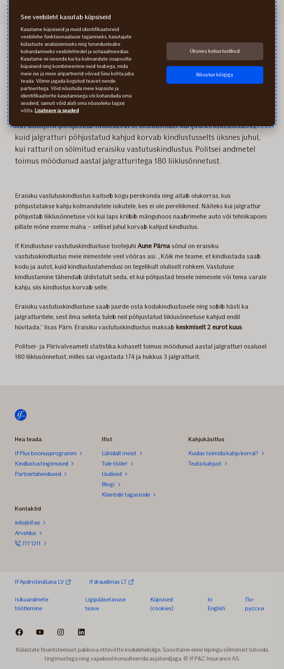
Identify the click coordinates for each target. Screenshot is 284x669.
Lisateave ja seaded (57, 110)
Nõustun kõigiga (214, 75)
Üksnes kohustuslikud (215, 51)
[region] (142, 63)
